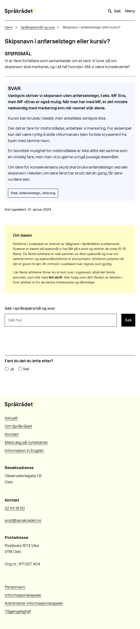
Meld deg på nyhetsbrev (26, 442)
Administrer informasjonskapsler (34, 603)
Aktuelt (11, 418)
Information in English (24, 450)
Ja (12, 369)
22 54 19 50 (15, 508)
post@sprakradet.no (23, 520)
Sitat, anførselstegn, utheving (33, 193)
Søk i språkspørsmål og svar (30, 308)
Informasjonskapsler (23, 595)
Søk (114, 11)
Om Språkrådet (18, 426)
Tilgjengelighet (18, 611)
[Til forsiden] (20, 11)
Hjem (9, 27)
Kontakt (12, 434)
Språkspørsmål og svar (38, 27)
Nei (26, 369)
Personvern (15, 587)
